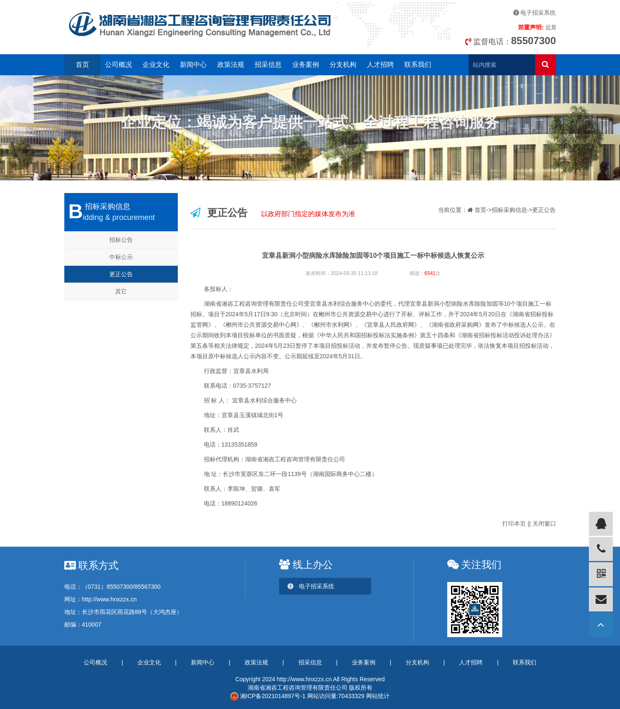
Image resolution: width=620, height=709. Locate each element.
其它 (121, 291)
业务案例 (305, 64)
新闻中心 (193, 64)
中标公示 (121, 257)
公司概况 (118, 64)
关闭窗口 (544, 523)
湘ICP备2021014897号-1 (268, 696)
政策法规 (230, 64)
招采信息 (268, 64)
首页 (82, 64)
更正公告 (121, 274)
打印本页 (514, 523)
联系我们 (417, 64)
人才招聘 (380, 64)
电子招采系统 (534, 12)
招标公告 (121, 239)
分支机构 (343, 64)
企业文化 (155, 64)
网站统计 (378, 696)
